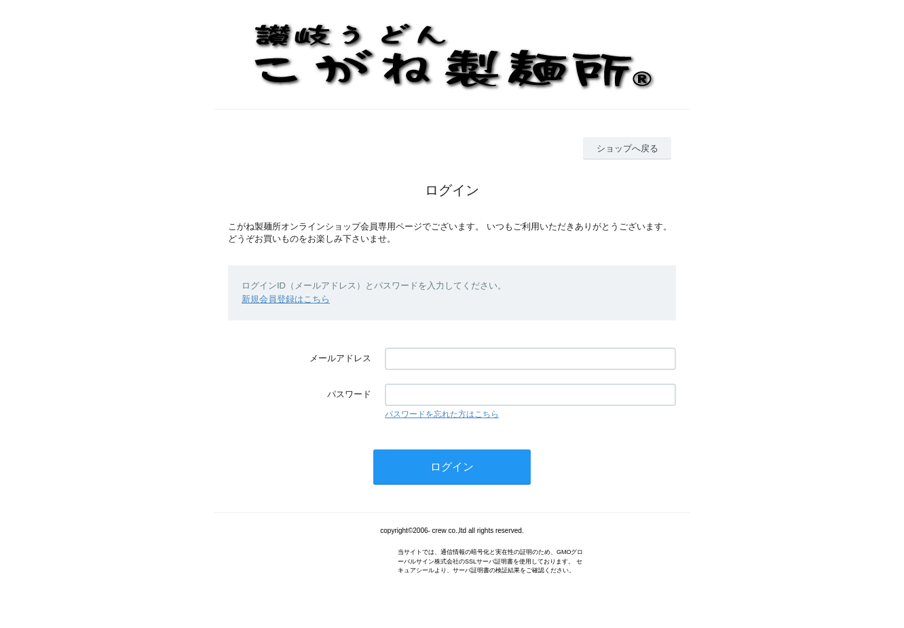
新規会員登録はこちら (286, 299)
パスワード (349, 394)
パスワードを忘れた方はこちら (442, 414)
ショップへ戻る (627, 148)
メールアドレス (340, 358)
